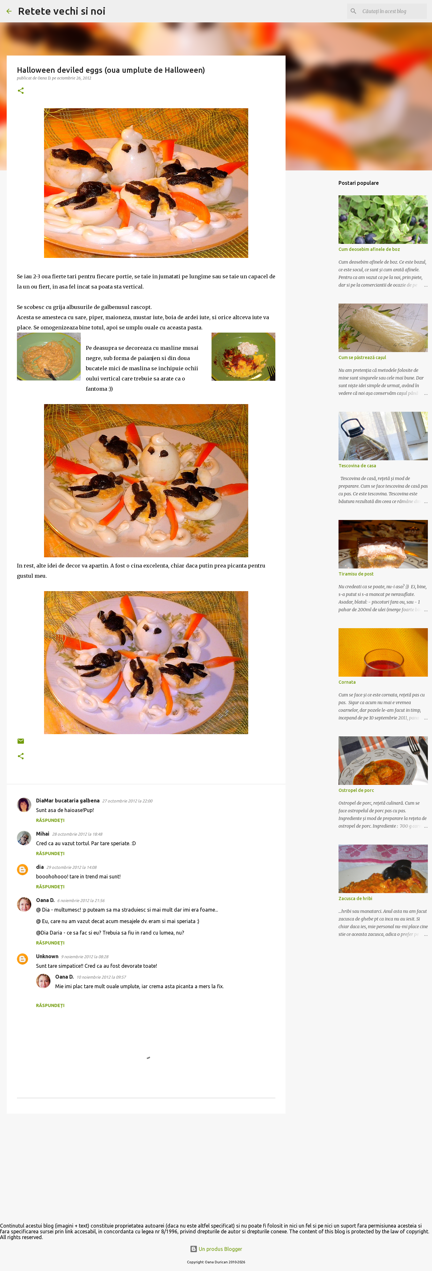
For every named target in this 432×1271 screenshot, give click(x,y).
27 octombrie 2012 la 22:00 (127, 801)
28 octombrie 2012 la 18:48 (77, 834)
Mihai (42, 834)
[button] (21, 91)
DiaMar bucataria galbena (68, 800)
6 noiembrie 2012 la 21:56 (80, 900)
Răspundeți (50, 820)
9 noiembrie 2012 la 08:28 (84, 956)
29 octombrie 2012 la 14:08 (71, 867)
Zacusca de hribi (355, 898)
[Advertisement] (146, 1168)
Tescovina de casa (357, 465)
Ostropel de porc (356, 790)
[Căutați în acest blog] (393, 11)
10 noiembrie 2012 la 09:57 (101, 977)
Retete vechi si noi (62, 11)
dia (40, 867)
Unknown (47, 956)
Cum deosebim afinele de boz (369, 249)
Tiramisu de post (356, 573)
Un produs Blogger (216, 1249)
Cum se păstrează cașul (362, 357)
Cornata (347, 682)
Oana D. (45, 900)
